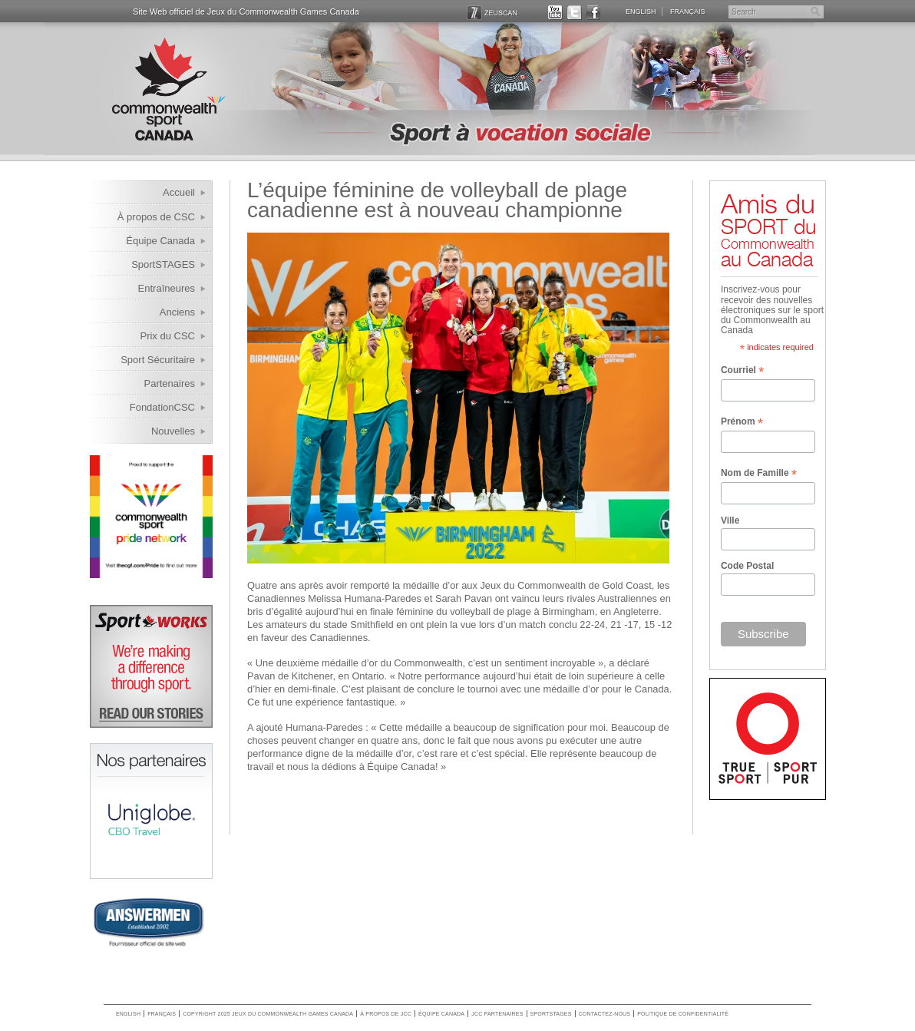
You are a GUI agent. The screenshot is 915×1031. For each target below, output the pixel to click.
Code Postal (747, 565)
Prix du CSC (167, 336)
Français (687, 11)
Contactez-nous (605, 1013)
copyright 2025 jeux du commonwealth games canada (268, 1013)
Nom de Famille (759, 474)
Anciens (177, 312)
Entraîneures (166, 288)
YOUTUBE (555, 12)
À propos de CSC (156, 217)
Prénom (742, 422)
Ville (730, 520)
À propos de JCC (385, 1013)
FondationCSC (162, 407)
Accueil (179, 192)
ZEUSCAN (492, 12)
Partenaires (169, 383)
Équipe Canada (160, 240)
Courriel (742, 371)
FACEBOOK (593, 12)
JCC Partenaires (497, 1013)
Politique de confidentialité (682, 1013)
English (641, 11)
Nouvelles (173, 431)
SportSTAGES (163, 264)
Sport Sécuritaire (158, 359)
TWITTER (574, 12)
